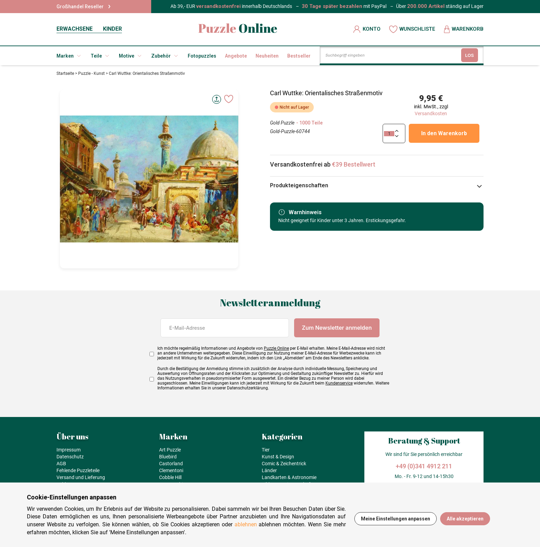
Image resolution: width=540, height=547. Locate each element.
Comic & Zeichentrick (284, 463)
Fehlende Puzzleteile (78, 470)
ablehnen (246, 524)
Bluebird (168, 456)
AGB (61, 463)
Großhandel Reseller (83, 6)
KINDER (112, 29)
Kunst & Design (278, 456)
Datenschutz (70, 456)
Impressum (68, 449)
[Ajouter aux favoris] (228, 99)
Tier (266, 449)
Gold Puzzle (282, 123)
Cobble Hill (170, 477)
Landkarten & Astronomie (289, 477)
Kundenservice (339, 383)
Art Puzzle (170, 449)
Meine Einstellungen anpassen (395, 518)
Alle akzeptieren (465, 518)
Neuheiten (267, 56)
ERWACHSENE (74, 29)
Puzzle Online (276, 348)
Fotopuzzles (202, 56)
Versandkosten (431, 113)
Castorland (171, 463)
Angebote (236, 56)
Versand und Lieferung (80, 477)
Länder (269, 470)
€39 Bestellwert (353, 164)
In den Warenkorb (444, 133)
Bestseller (299, 56)
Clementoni (171, 470)
